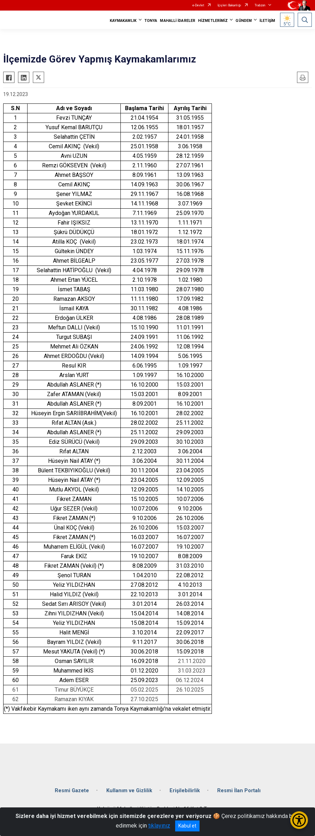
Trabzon (260, 5)
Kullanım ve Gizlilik (129, 791)
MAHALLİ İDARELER (177, 20)
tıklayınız (159, 825)
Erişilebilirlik (185, 791)
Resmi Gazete (72, 791)
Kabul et (187, 826)
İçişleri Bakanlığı (229, 5)
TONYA (151, 20)
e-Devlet (198, 5)
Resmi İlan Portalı (239, 791)
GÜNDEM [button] (244, 20)
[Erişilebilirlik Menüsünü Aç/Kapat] (299, 820)
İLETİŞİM (267, 20)
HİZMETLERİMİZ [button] (213, 20)
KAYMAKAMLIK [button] (123, 20)
